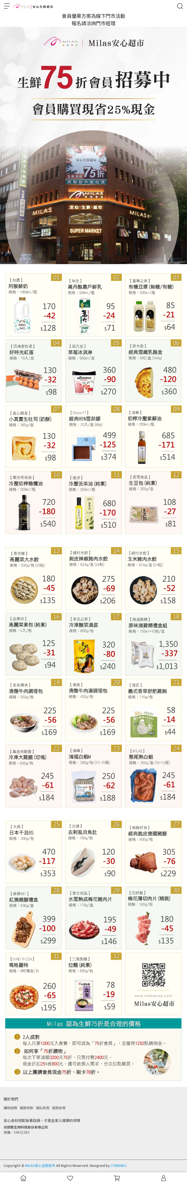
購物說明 (10, 1107)
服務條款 (26, 1107)
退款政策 (58, 1107)
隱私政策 (42, 1107)
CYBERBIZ (118, 1165)
